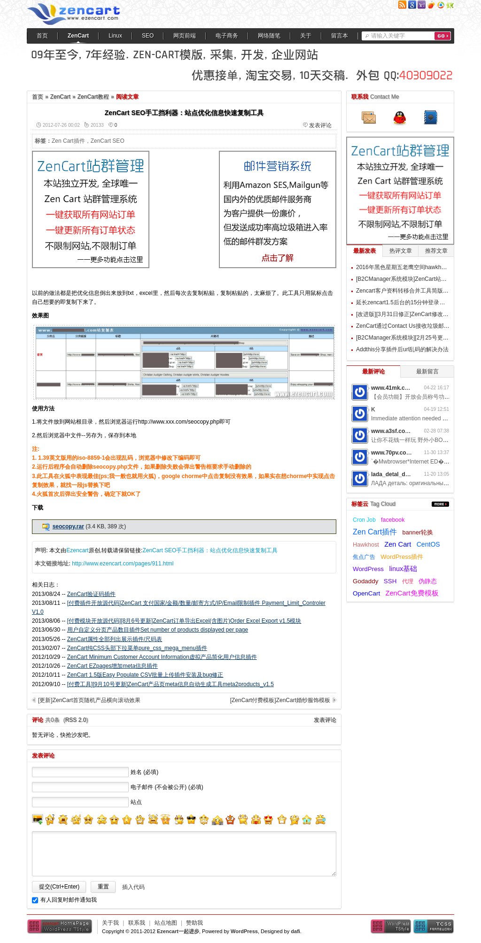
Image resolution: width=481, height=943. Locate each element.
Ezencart (77, 550)
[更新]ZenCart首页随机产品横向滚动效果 (89, 700)
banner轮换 (418, 532)
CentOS (428, 544)
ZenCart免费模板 (411, 593)
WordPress (368, 568)
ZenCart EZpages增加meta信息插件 (112, 666)
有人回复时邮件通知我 (68, 900)
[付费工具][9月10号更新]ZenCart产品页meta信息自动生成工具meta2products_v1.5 (170, 684)
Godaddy (365, 581)
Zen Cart (397, 544)
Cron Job (364, 520)
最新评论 (373, 371)
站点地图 (166, 923)
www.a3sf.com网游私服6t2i (406, 431)
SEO (148, 35)
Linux (115, 35)
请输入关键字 (388, 35)
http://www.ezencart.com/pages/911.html (122, 563)
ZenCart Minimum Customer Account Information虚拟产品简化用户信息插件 (162, 657)
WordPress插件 (401, 556)
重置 (103, 886)
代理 (407, 581)
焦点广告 (364, 557)
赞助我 (194, 923)
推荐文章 (436, 250)
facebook (392, 520)
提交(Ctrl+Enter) (59, 886)
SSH (390, 581)
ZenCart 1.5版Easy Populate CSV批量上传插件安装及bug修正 (145, 675)
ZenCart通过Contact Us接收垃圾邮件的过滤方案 (417, 326)
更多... (440, 504)
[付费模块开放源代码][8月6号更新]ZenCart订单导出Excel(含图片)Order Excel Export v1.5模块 (184, 621)
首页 (42, 35)
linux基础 (403, 568)
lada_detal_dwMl (393, 474)
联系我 (136, 923)
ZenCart (78, 35)
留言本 (339, 35)
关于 (305, 35)
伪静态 (428, 581)
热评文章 (400, 250)
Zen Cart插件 (68, 141)
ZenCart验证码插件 (91, 594)
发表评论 (320, 125)
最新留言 (427, 371)
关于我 (110, 923)
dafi (295, 931)
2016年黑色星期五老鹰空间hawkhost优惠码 (410, 267)
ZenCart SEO (107, 141)
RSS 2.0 (75, 720)
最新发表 (364, 250)
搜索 (442, 35)
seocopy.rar (68, 526)
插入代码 (133, 887)
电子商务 (227, 35)
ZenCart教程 (93, 96)
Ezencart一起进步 (178, 931)
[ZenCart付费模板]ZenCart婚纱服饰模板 (280, 700)
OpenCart (366, 593)
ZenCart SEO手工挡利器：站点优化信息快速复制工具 (210, 550)
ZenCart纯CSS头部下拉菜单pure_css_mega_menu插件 (137, 648)
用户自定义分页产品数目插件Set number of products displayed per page (157, 629)
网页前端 (184, 35)
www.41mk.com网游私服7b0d (410, 388)
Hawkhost (366, 544)
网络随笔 (269, 35)
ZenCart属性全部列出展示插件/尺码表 (115, 639)
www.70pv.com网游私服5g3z (408, 452)
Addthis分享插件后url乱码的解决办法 (402, 349)
